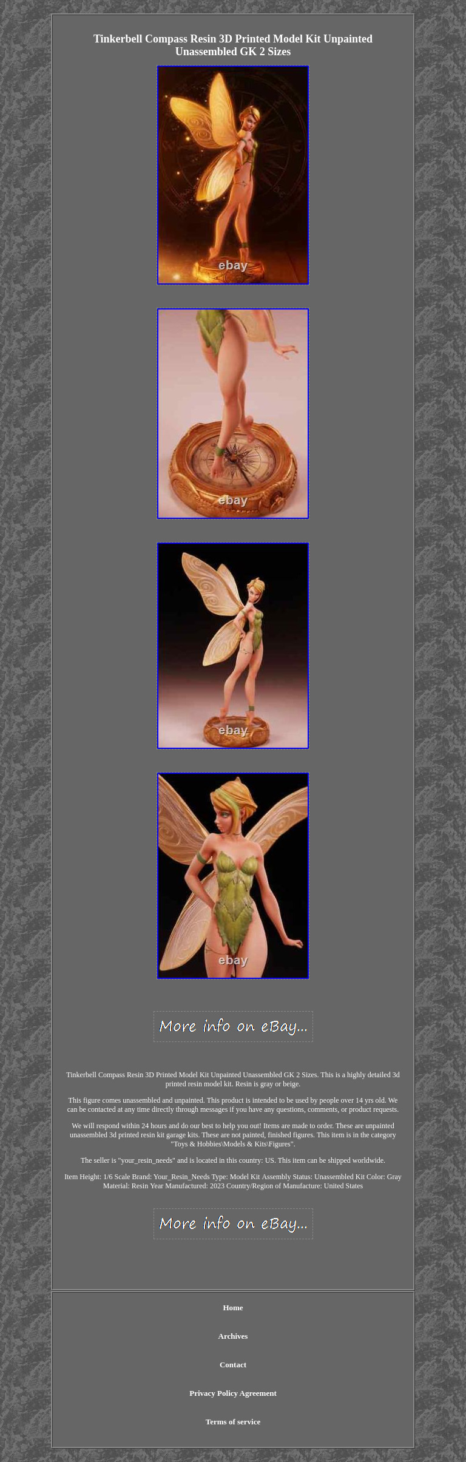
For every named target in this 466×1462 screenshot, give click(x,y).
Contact (233, 1364)
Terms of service (233, 1421)
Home (233, 1307)
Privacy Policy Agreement (232, 1393)
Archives (233, 1336)
